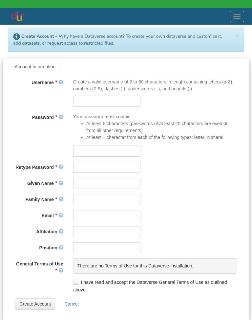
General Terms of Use (39, 267)
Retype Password (39, 167)
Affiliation (49, 231)
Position (51, 247)
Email (52, 215)
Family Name (44, 199)
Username (47, 82)
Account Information (35, 66)
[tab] (35, 67)
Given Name (45, 183)
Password (47, 117)
